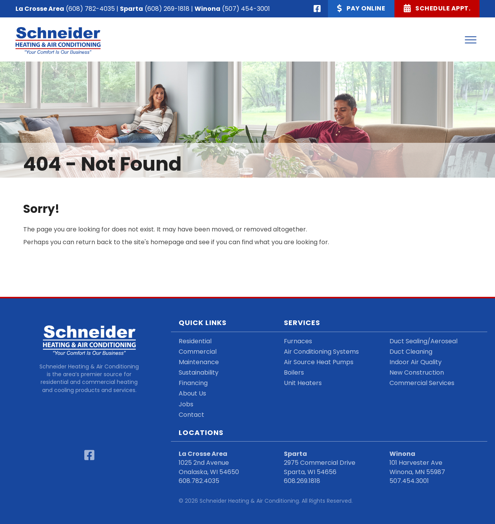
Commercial (198, 351)
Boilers (294, 372)
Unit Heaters (303, 382)
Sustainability (198, 372)
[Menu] (471, 40)
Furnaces (298, 341)
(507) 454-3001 (246, 8)
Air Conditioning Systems (321, 351)
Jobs (186, 404)
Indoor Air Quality (415, 362)
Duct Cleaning (410, 351)
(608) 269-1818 (167, 8)
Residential (195, 341)
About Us (192, 393)
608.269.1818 (302, 480)
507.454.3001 (409, 480)
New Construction (416, 372)
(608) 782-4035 (90, 8)
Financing (193, 382)
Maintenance (199, 362)
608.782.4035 (199, 480)
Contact (191, 414)
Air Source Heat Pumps (318, 362)
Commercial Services (421, 382)
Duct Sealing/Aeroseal (423, 341)
